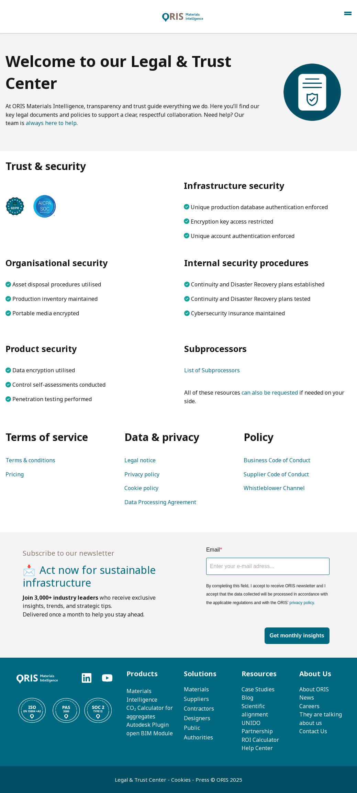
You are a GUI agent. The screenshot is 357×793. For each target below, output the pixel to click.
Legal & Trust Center (141, 779)
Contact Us (313, 731)
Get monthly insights (297, 635)
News (306, 697)
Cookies (181, 779)
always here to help (51, 123)
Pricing (14, 474)
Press (203, 779)
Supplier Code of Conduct (276, 474)
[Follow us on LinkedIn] (86, 678)
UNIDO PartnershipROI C (257, 731)
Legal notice (140, 460)
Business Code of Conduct (277, 460)
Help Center (257, 748)
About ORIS (314, 689)
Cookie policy (141, 488)
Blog (247, 697)
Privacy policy (141, 474)
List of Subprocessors (212, 370)
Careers (309, 706)
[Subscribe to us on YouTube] (107, 678)
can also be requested (270, 392)
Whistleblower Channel (274, 488)
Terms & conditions (30, 460)
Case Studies (258, 689)
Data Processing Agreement (160, 502)
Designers (197, 718)
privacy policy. (302, 602)
